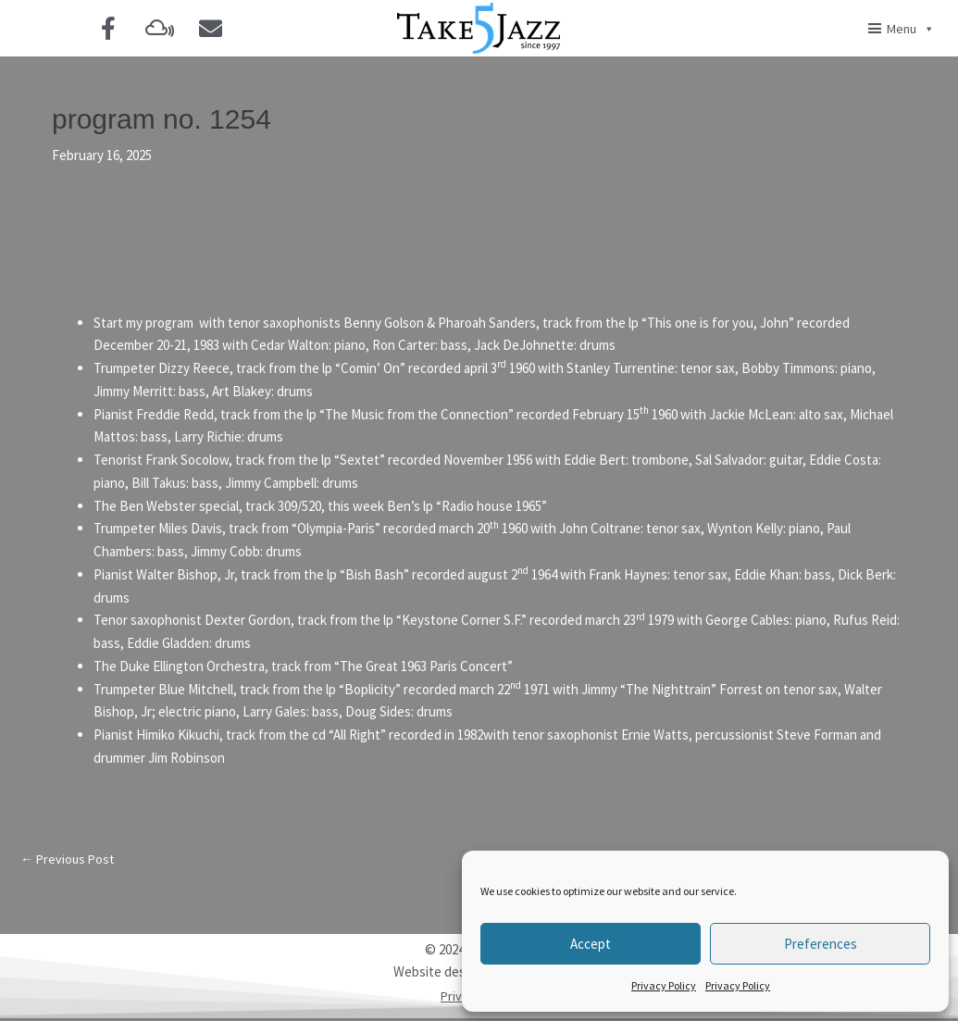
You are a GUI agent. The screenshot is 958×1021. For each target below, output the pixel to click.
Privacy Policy (663, 985)
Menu (911, 28)
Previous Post (69, 860)
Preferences (820, 944)
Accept (590, 944)
